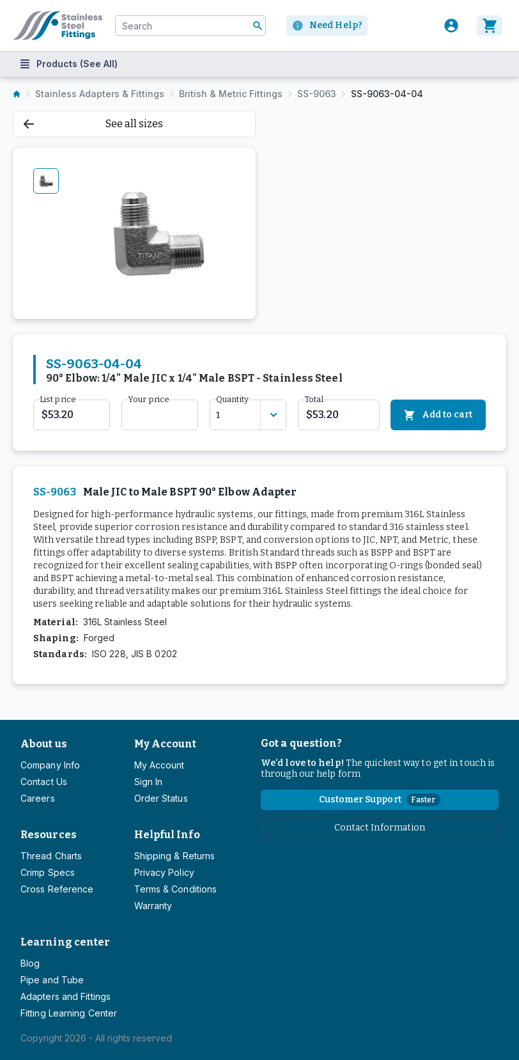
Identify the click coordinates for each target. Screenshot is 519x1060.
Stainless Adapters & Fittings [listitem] (99, 93)
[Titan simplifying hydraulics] (57, 25)
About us (43, 744)
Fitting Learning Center (68, 1013)
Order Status (161, 798)
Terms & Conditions (175, 889)
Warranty (153, 905)
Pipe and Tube (52, 979)
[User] (451, 25)
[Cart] (491, 25)
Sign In (148, 781)
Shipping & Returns (174, 855)
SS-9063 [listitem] (316, 93)
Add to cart (438, 415)
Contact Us (43, 781)
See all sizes (93, 124)
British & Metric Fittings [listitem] (231, 93)
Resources (48, 835)
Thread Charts (51, 855)
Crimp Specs (47, 872)
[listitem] (16, 94)
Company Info (50, 765)
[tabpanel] (158, 233)
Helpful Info (167, 835)
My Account (165, 744)
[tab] (46, 181)
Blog (30, 963)
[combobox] (190, 25)
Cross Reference (56, 889)
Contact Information (380, 827)
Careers (37, 798)
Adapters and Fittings (65, 996)
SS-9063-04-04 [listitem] (387, 93)
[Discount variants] (273, 415)
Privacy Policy (164, 872)
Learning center (65, 942)
